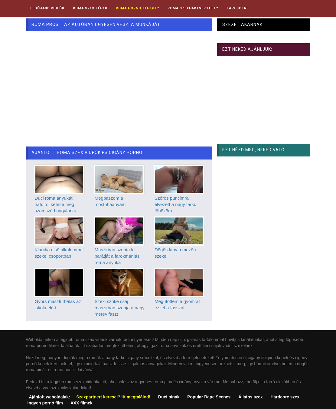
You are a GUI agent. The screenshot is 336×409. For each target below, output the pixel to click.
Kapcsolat (237, 8)
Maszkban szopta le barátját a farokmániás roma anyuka (117, 256)
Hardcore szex (284, 397)
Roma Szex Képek (90, 8)
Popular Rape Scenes (208, 397)
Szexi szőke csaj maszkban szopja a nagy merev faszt (120, 308)
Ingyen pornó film (45, 403)
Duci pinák (169, 397)
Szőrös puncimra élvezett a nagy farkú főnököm (175, 204)
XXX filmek (82, 403)
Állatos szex (250, 397)
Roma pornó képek (137, 8)
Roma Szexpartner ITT (193, 8)
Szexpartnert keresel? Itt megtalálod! (113, 397)
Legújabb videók (47, 8)
